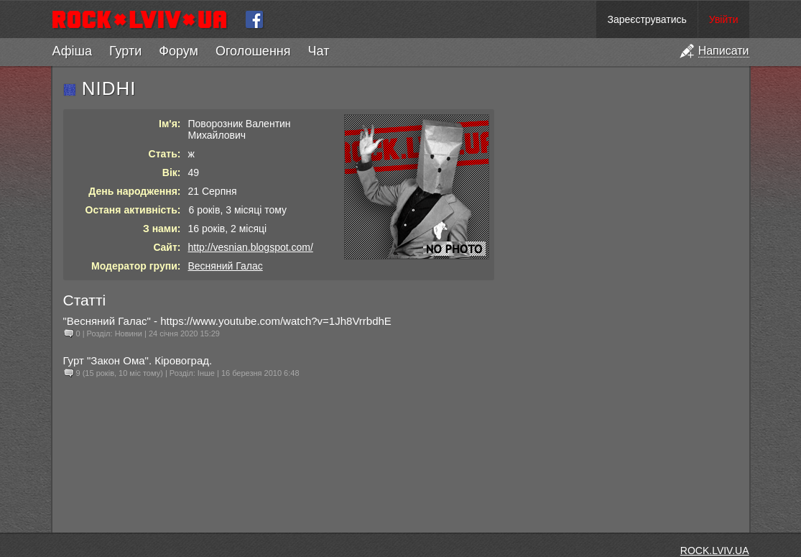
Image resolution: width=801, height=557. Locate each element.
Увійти (724, 19)
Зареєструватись (646, 19)
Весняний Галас (225, 266)
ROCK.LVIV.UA (714, 550)
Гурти (125, 51)
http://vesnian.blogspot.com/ (250, 247)
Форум (178, 51)
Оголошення (253, 51)
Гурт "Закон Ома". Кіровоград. (138, 360)
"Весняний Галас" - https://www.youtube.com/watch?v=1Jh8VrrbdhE (227, 321)
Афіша (72, 51)
